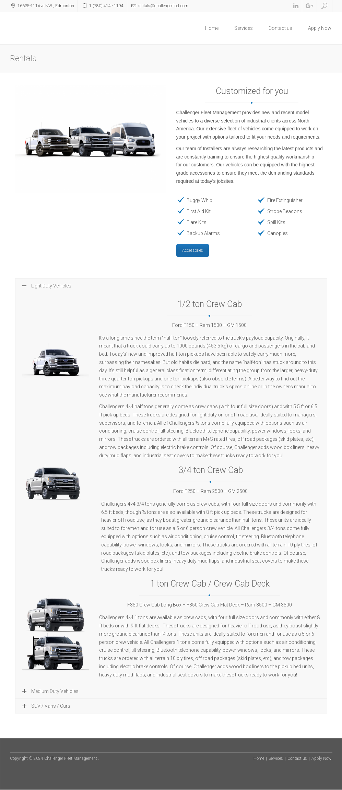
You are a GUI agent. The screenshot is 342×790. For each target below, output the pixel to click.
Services (243, 28)
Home (212, 28)
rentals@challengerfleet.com (163, 5)
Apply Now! (320, 28)
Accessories (192, 250)
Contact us (280, 28)
